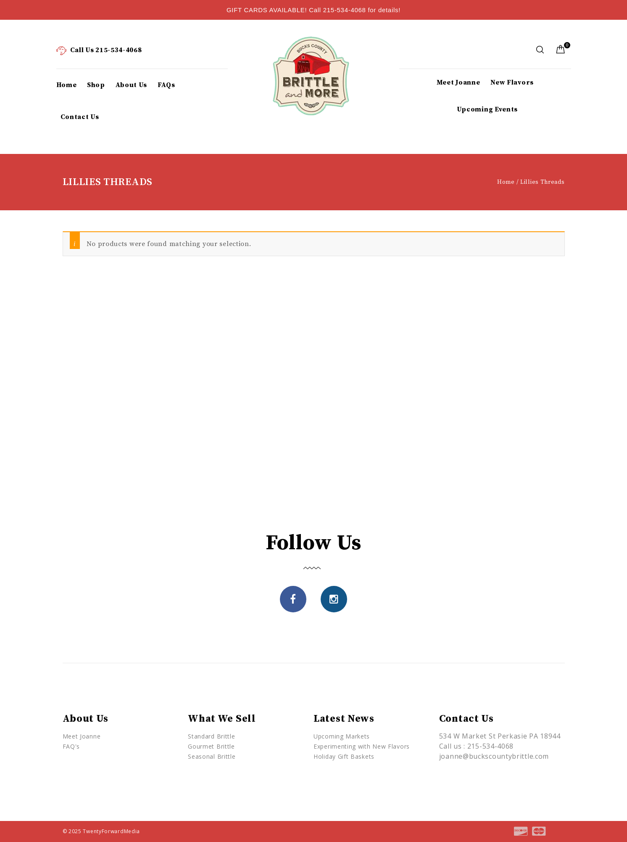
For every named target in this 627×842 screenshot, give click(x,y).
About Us (132, 85)
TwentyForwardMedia (111, 831)
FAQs (166, 85)
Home (66, 85)
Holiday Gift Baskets (344, 756)
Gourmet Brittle (211, 746)
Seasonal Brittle (211, 756)
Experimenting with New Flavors (362, 746)
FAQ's (71, 746)
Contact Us (80, 117)
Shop (96, 85)
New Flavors (512, 82)
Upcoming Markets (342, 736)
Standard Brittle (211, 736)
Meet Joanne (458, 82)
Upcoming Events (487, 109)
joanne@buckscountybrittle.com (494, 756)
